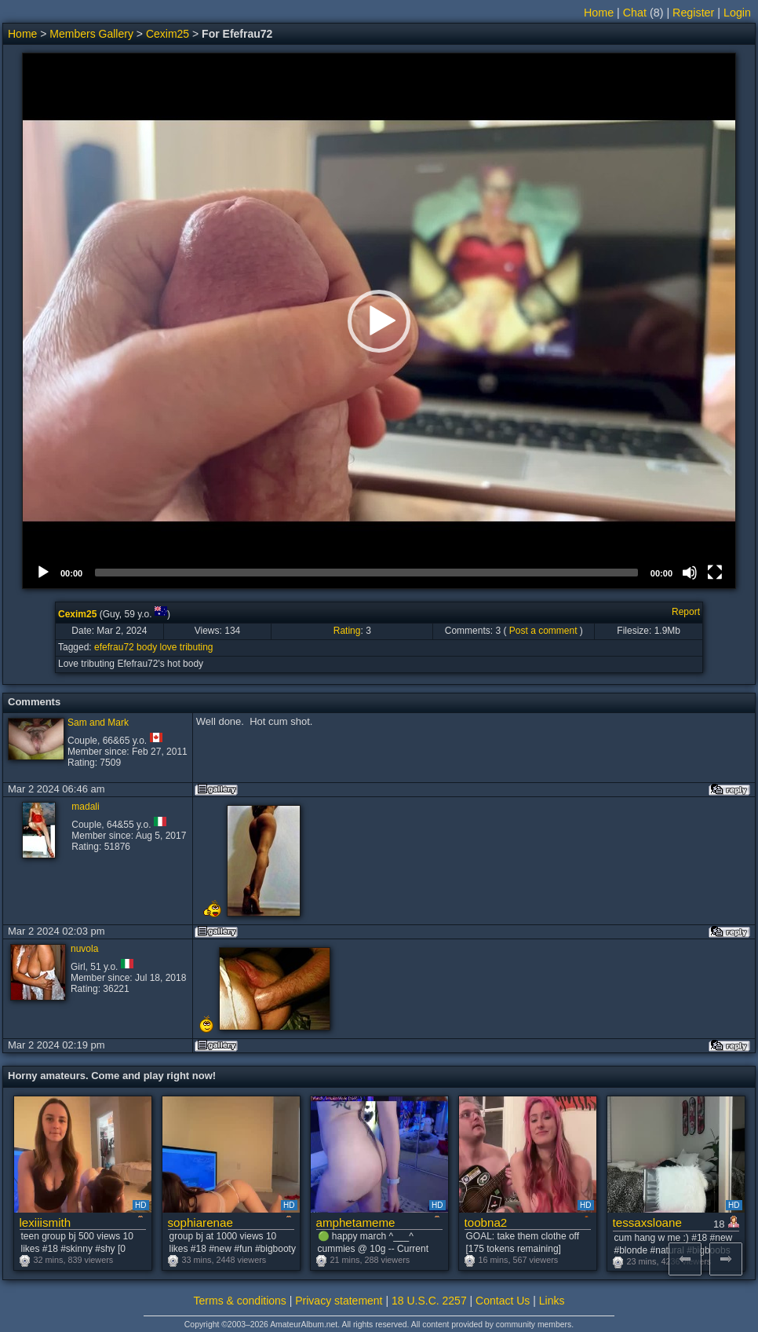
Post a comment (543, 630)
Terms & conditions (240, 1300)
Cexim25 (167, 33)
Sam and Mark (98, 722)
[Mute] (690, 572)
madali (85, 806)
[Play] (43, 572)
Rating (347, 630)
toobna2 (486, 1222)
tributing (196, 647)
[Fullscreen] (715, 572)
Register (693, 12)
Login (737, 12)
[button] (379, 321)
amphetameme (355, 1222)
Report (686, 611)
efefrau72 (114, 647)
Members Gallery (91, 33)
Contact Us (503, 1300)
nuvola (84, 948)
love (168, 647)
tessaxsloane (647, 1222)
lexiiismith (45, 1222)
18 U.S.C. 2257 (429, 1300)
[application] (379, 320)
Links (552, 1300)
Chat (635, 12)
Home (599, 12)
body (147, 647)
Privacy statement (338, 1300)
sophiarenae (200, 1222)
